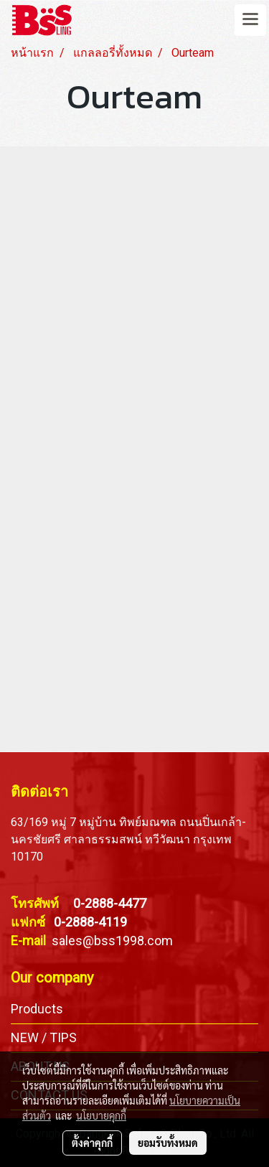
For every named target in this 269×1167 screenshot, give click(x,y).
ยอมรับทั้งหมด (168, 1142)
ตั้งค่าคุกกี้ (92, 1142)
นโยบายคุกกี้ (101, 1115)
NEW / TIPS (44, 1037)
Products (37, 1008)
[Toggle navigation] (250, 20)
